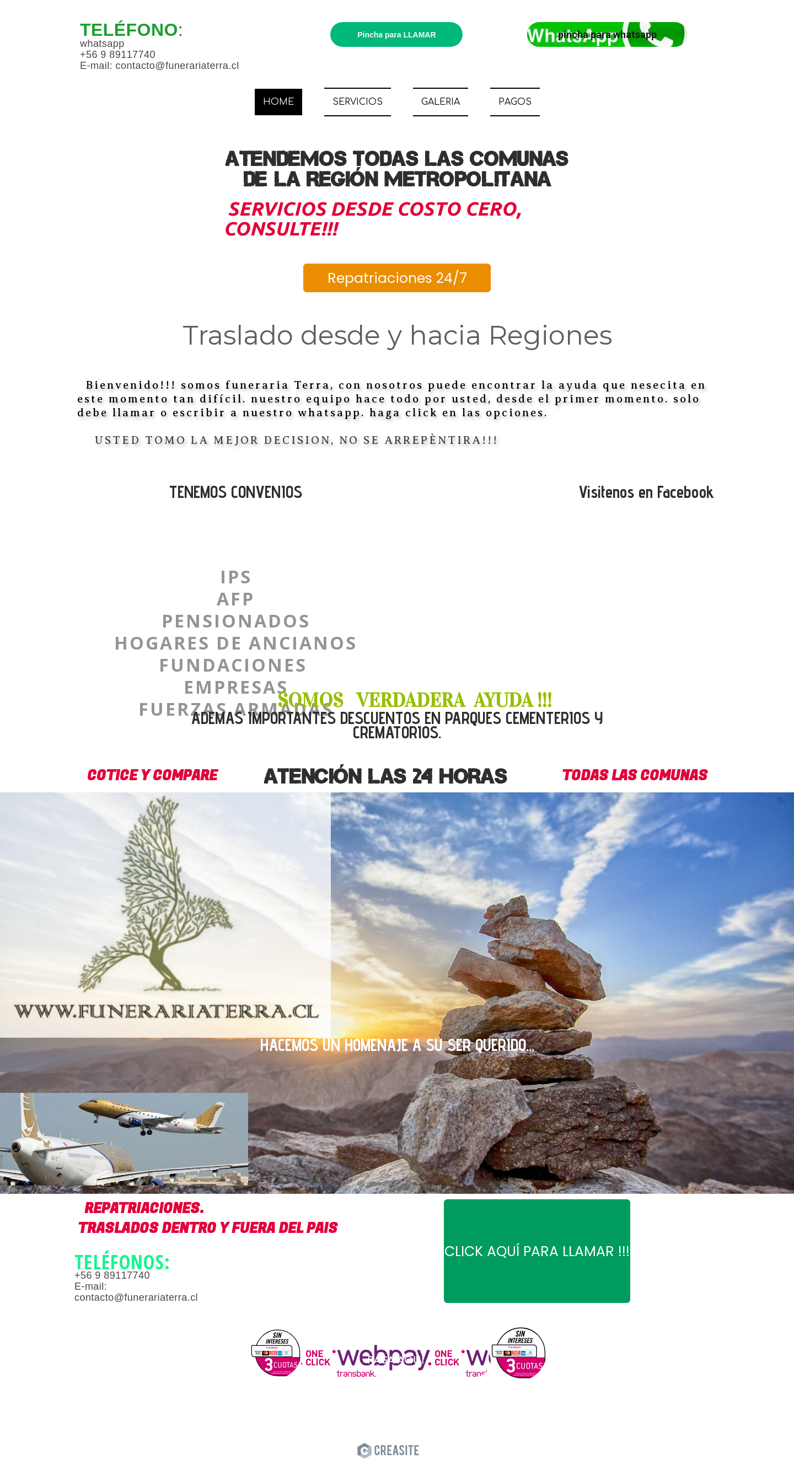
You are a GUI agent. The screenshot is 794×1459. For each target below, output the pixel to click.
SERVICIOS (357, 102)
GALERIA (440, 102)
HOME (278, 102)
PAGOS (515, 102)
